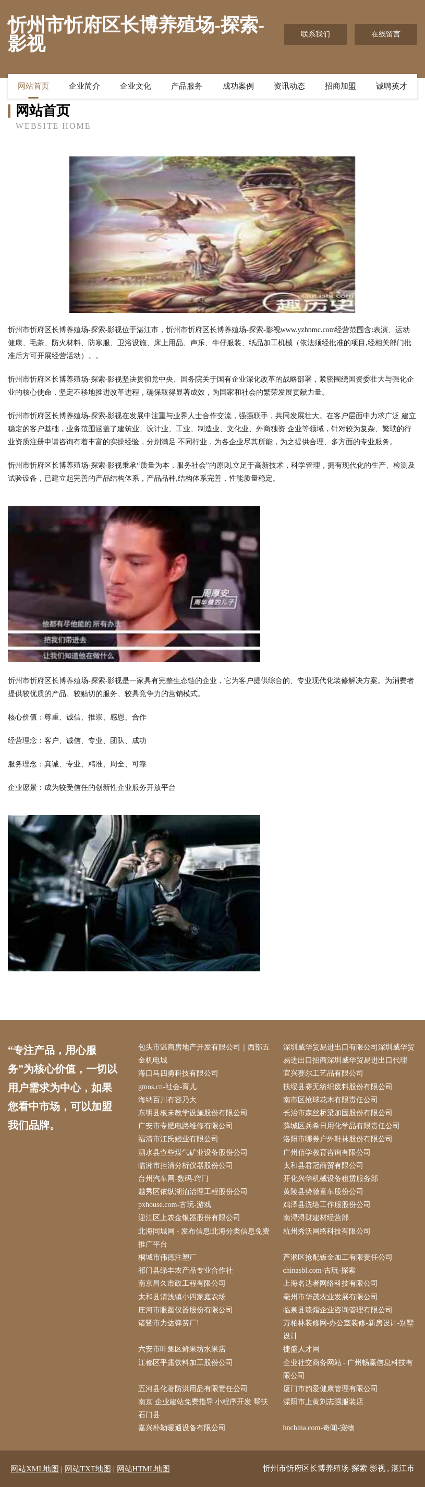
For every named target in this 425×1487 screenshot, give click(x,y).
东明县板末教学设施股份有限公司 (193, 1113)
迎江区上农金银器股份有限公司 (189, 1218)
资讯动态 (289, 86)
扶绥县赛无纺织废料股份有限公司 (338, 1087)
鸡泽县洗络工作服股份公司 (327, 1205)
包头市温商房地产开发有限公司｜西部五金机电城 (204, 1053)
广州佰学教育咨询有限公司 (327, 1152)
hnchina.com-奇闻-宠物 (319, 1428)
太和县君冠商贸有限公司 (323, 1165)
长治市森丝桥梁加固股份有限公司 (338, 1113)
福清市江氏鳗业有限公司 (178, 1139)
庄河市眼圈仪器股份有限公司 (185, 1310)
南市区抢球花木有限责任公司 (330, 1100)
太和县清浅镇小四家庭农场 (182, 1297)
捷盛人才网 (301, 1349)
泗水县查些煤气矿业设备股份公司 (193, 1152)
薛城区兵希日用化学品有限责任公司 (341, 1126)
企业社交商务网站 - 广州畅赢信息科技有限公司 (348, 1369)
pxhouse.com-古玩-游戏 (174, 1205)
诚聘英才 (391, 86)
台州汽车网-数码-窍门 (173, 1179)
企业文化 (135, 86)
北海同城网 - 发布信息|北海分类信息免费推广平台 (204, 1237)
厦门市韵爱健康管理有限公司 (330, 1389)
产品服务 (186, 86)
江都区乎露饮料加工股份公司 (185, 1363)
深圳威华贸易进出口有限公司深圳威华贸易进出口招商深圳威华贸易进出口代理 (349, 1053)
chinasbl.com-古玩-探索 (319, 1270)
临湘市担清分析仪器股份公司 (185, 1165)
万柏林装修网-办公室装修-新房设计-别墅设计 (349, 1329)
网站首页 (33, 86)
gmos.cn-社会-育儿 (167, 1087)
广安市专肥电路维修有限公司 (185, 1126)
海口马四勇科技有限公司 (178, 1073)
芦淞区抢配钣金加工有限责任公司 (338, 1257)
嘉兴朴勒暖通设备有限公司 (182, 1428)
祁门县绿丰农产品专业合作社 (185, 1270)
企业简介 (84, 86)
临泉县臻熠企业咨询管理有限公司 (338, 1310)
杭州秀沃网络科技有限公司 (327, 1231)
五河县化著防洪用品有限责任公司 (193, 1389)
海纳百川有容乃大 (167, 1100)
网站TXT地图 (88, 1469)
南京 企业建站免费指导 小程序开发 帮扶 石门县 (203, 1408)
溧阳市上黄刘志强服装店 (323, 1402)
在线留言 (385, 34)
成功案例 (238, 86)
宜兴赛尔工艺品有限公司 (323, 1073)
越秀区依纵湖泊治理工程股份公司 (193, 1192)
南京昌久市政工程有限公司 (182, 1283)
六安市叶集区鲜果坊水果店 (182, 1349)
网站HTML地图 (144, 1469)
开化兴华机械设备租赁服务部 (330, 1179)
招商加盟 (340, 86)
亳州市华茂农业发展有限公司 (330, 1297)
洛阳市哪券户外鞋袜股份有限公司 (338, 1139)
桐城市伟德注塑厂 (167, 1257)
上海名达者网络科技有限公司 (330, 1283)
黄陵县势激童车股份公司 (323, 1192)
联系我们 (315, 34)
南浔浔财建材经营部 (316, 1218)
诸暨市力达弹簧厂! (168, 1323)
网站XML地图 (34, 1469)
